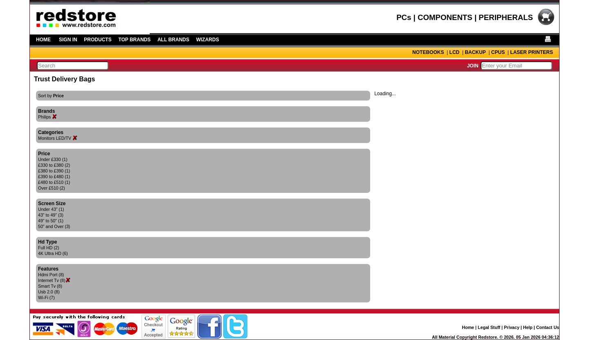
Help (528, 327)
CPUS (498, 52)
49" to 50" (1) (50, 220)
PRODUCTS (97, 39)
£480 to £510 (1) (54, 182)
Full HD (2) (48, 247)
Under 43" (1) (51, 209)
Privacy (511, 327)
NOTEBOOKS (428, 52)
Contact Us (547, 327)
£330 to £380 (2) (54, 165)
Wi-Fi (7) (46, 297)
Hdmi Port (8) (51, 274)
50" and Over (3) (54, 226)
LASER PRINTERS (531, 52)
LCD (455, 52)
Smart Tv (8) (50, 286)
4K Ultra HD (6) (53, 253)
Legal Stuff (489, 327)
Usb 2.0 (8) (49, 291)
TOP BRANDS (134, 39)
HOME (43, 39)
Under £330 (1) (52, 159)
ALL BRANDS (173, 39)
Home (468, 327)
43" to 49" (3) (50, 214)
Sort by (51, 95)
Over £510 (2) (51, 188)
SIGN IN (68, 39)
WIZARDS (207, 39)
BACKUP (475, 52)
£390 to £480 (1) (54, 176)
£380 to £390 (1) (54, 170)
